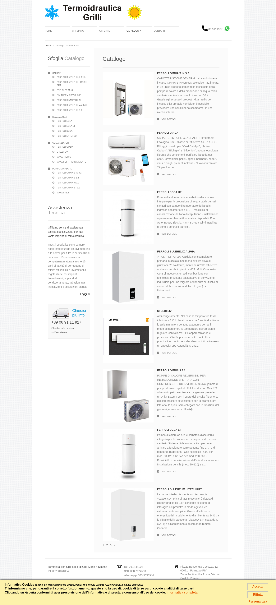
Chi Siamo (78, 31)
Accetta (257, 586)
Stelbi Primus (65, 90)
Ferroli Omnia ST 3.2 (68, 188)
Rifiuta (258, 594)
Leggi (83, 294)
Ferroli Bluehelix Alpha (71, 77)
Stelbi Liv (62, 152)
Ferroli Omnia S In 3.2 (69, 173)
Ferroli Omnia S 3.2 (68, 178)
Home (48, 31)
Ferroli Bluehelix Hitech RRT (179, 489)
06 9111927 (212, 29)
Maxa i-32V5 (63, 193)
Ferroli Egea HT (66, 121)
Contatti (159, 31)
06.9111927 (136, 566)
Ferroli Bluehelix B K (69, 110)
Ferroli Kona (64, 131)
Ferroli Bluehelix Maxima (72, 105)
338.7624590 (138, 571)
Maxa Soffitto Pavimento (71, 162)
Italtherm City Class (69, 95)
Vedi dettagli (169, 119)
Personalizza (258, 601)
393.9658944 (146, 575)
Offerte (104, 31)
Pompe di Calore (62, 169)
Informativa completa (182, 592)
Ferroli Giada (65, 147)
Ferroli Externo (67, 136)
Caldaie (56, 73)
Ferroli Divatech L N (68, 100)
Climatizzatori (60, 143)
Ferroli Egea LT (66, 126)
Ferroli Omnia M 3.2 (68, 183)
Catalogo (134, 30)
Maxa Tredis (64, 157)
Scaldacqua (59, 117)
